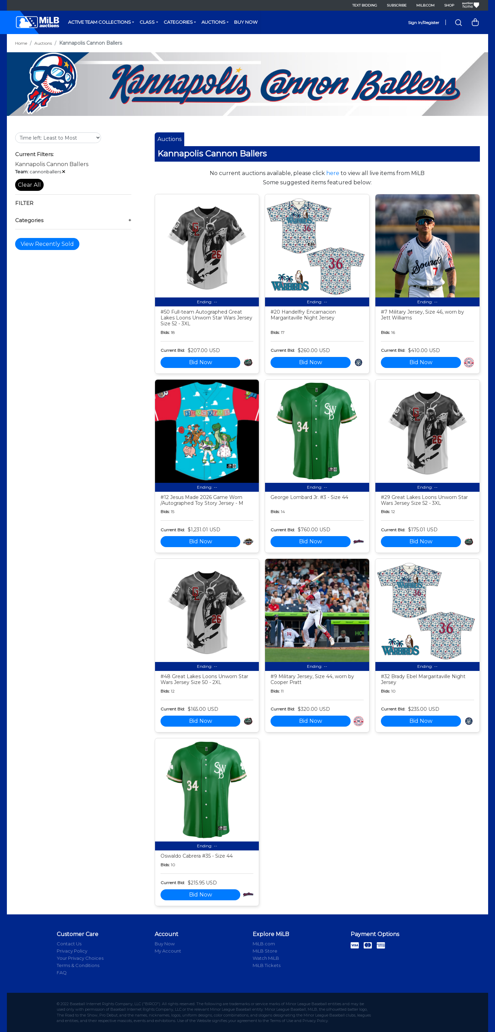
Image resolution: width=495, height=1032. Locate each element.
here (332, 173)
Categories (178, 22)
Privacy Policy (72, 951)
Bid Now (200, 362)
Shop (449, 5)
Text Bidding (364, 5)
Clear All (29, 185)
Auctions (213, 22)
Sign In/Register (423, 22)
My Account (168, 951)
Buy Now (245, 22)
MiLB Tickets (266, 965)
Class (147, 22)
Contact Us (69, 943)
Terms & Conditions (78, 965)
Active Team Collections (99, 22)
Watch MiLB (266, 958)
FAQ (62, 972)
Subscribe (397, 5)
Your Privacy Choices (80, 958)
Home (21, 43)
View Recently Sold (47, 244)
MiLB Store (265, 951)
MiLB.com (425, 5)
